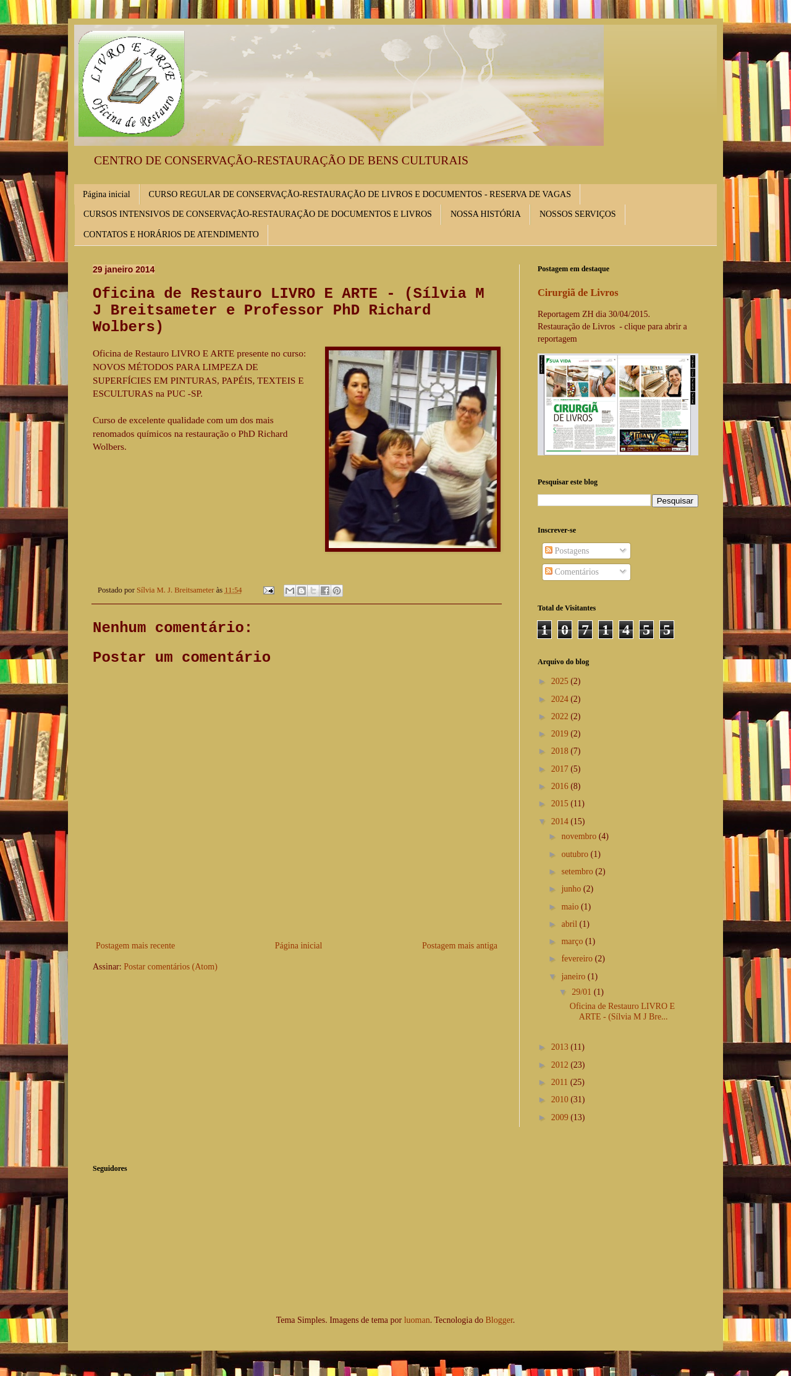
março (573, 941)
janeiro (574, 976)
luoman (417, 1320)
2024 (561, 699)
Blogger (498, 1320)
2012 (561, 1065)
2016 (561, 786)
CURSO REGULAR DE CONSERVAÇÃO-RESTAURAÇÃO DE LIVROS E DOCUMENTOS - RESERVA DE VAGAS (360, 194)
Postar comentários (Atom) (171, 966)
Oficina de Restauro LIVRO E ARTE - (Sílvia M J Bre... (622, 1011)
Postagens (567, 550)
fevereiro (577, 958)
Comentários (572, 571)
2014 (561, 821)
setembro (578, 871)
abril (570, 924)
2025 (561, 681)
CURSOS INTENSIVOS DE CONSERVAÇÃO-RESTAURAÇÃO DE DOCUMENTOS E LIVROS (257, 214)
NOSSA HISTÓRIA (485, 214)
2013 (561, 1047)
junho (572, 888)
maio (571, 906)
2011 (560, 1082)
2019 (561, 733)
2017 (561, 769)
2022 (561, 716)
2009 (561, 1117)
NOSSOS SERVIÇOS (577, 214)
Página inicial (106, 194)
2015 (561, 803)
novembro (579, 836)
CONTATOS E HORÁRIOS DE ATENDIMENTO (171, 234)
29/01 (582, 992)
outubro (575, 854)
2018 (561, 751)
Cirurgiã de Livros (578, 292)
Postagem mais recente (135, 945)
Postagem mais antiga (459, 945)
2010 (561, 1099)
